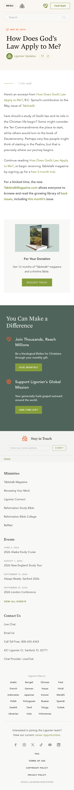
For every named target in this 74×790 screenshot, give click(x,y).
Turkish (61, 707)
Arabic (13, 682)
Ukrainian (13, 713)
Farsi (60, 682)
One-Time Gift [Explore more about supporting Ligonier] (28, 409)
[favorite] (42, 56)
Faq (37, 753)
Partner (60, 6)
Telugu (45, 707)
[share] (47, 56)
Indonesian (13, 694)
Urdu (29, 713)
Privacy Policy (37, 775)
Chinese (45, 682)
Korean (45, 694)
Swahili (13, 707)
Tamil (29, 707)
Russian (45, 701)
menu (10, 5)
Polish (13, 701)
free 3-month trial (43, 172)
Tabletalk (28, 106)
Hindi (61, 688)
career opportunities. (48, 735)
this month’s (36, 199)
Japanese (29, 694)
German (29, 688)
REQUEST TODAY (37, 282)
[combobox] (31, 17)
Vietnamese (45, 713)
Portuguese (29, 701)
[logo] (22, 6)
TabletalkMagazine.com (20, 188)
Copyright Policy (37, 768)
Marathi (61, 694)
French (13, 688)
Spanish (61, 701)
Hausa (45, 688)
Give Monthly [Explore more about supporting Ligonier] (28, 367)
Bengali (29, 682)
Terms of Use (37, 761)
